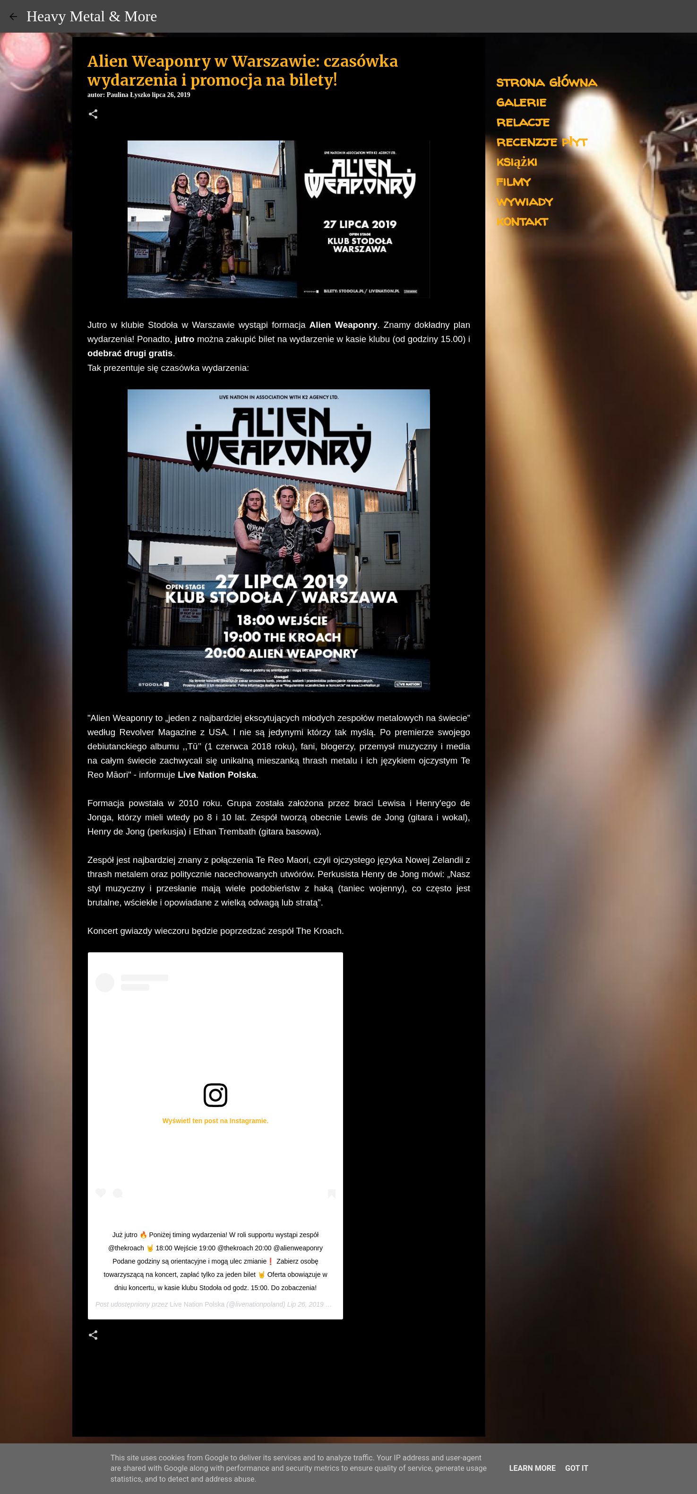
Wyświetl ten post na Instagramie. (216, 1121)
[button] (93, 115)
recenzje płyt (541, 140)
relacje (523, 121)
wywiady (524, 200)
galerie (521, 101)
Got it (576, 1468)
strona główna (546, 81)
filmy (513, 180)
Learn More (532, 1468)
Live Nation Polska (197, 1304)
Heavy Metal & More (91, 16)
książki (516, 160)
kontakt (522, 220)
